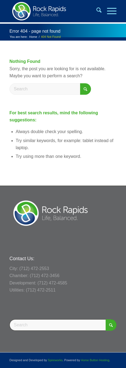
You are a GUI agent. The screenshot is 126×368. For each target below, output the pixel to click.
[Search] (96, 11)
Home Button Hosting (95, 360)
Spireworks (55, 360)
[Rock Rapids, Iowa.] (52, 11)
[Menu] (109, 11)
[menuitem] (96, 11)
